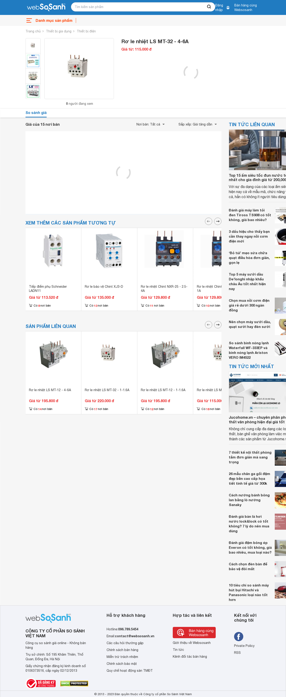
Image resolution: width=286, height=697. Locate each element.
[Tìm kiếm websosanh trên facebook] (238, 636)
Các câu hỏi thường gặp (125, 643)
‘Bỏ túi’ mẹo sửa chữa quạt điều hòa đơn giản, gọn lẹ (249, 258)
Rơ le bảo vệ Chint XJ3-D (104, 286)
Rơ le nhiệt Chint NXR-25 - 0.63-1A (221, 289)
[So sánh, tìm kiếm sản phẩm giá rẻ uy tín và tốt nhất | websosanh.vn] (46, 7)
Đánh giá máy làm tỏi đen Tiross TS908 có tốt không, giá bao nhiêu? (250, 215)
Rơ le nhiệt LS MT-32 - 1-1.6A (107, 390)
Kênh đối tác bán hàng (190, 656)
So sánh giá (36, 112)
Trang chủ (33, 31)
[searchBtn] (209, 7)
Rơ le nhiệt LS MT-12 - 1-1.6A (163, 390)
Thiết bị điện (86, 31)
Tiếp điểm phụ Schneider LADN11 (48, 289)
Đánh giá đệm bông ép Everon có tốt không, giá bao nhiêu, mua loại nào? (250, 547)
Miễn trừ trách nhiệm (122, 657)
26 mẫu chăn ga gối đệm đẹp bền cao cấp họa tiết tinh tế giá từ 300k (249, 478)
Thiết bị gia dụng (58, 31)
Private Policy (244, 646)
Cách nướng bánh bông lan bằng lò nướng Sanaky (249, 500)
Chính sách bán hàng (122, 650)
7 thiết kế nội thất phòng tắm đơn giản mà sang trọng (250, 457)
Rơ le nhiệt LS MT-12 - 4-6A (50, 390)
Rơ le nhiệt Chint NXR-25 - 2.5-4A (164, 289)
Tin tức (178, 649)
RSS (237, 652)
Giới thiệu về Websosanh (192, 643)
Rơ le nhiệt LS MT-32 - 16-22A (220, 390)
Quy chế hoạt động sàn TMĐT (130, 670)
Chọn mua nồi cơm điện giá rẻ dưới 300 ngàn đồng (249, 305)
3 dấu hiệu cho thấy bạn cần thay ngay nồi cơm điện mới (249, 236)
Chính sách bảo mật (122, 664)
